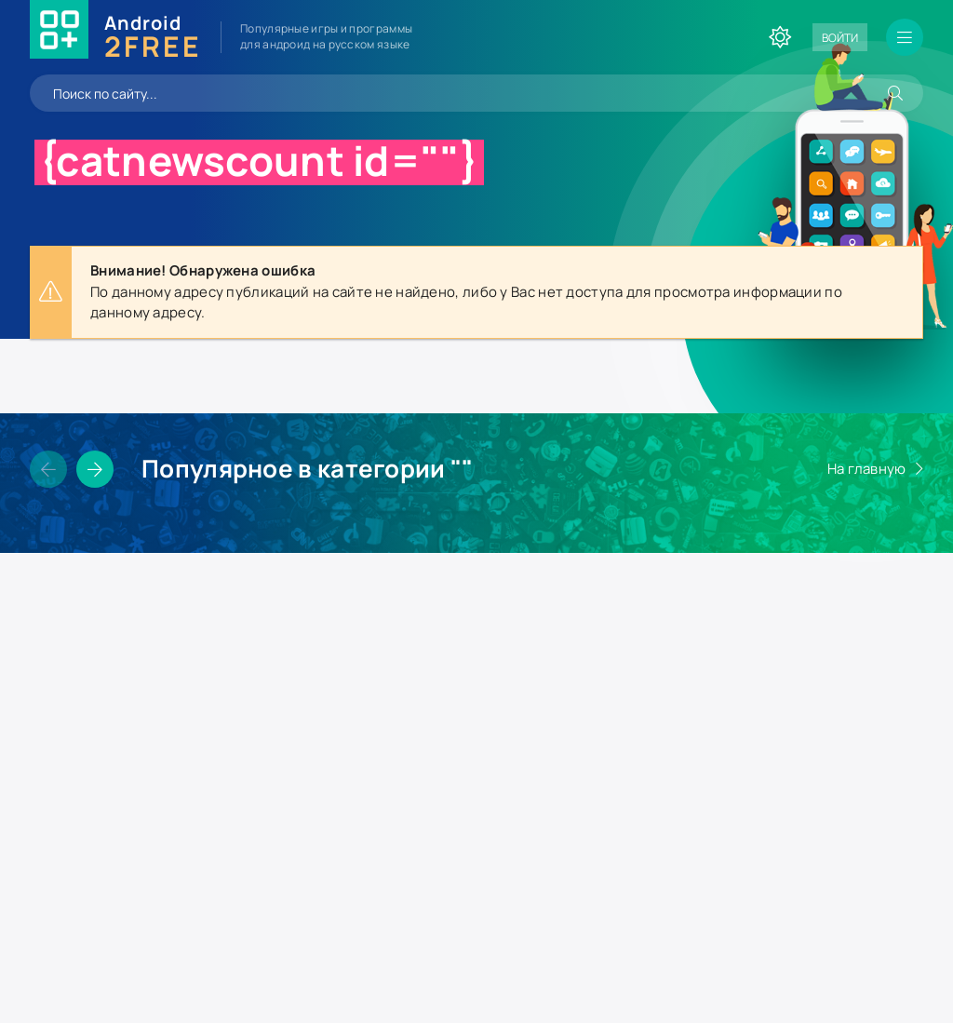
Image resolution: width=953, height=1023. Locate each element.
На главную (866, 468)
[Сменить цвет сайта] (780, 37)
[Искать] (895, 93)
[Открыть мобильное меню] (904, 37)
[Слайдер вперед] (95, 469)
